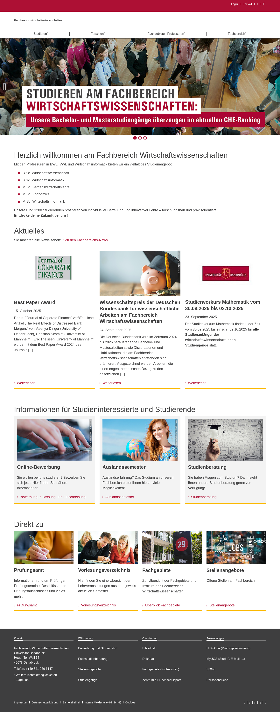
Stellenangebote (89, 669)
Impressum (20, 702)
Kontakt (247, 4)
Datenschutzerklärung (45, 702)
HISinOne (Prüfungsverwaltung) (228, 648)
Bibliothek (149, 648)
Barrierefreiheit (71, 702)
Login (234, 4)
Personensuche (217, 680)
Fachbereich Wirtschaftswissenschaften (38, 20)
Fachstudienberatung (92, 658)
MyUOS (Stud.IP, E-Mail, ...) (225, 658)
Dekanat (148, 658)
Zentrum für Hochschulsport (161, 680)
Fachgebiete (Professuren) (160, 669)
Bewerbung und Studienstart (97, 648)
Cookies (130, 702)
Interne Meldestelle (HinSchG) (103, 702)
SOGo (210, 669)
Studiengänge (87, 680)
